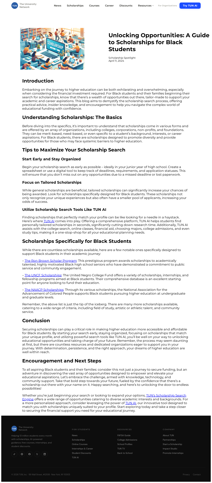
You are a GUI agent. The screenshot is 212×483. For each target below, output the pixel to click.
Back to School (124, 453)
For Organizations (167, 5)
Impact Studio (170, 448)
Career (109, 5)
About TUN (168, 435)
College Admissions (127, 439)
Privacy (186, 474)
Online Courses (80, 444)
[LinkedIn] (45, 454)
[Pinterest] (22, 454)
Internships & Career (82, 448)
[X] (37, 454)
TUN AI (49, 221)
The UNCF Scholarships (43, 275)
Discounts (125, 5)
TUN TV (121, 448)
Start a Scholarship (172, 444)
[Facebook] (29, 454)
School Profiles (124, 444)
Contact (197, 474)
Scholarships (75, 5)
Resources (146, 5)
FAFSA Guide (123, 435)
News (57, 5)
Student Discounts (81, 453)
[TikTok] (14, 454)
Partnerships (169, 439)
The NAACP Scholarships (44, 290)
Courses (94, 5)
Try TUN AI (190, 5)
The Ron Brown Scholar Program (51, 261)
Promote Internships (173, 453)
